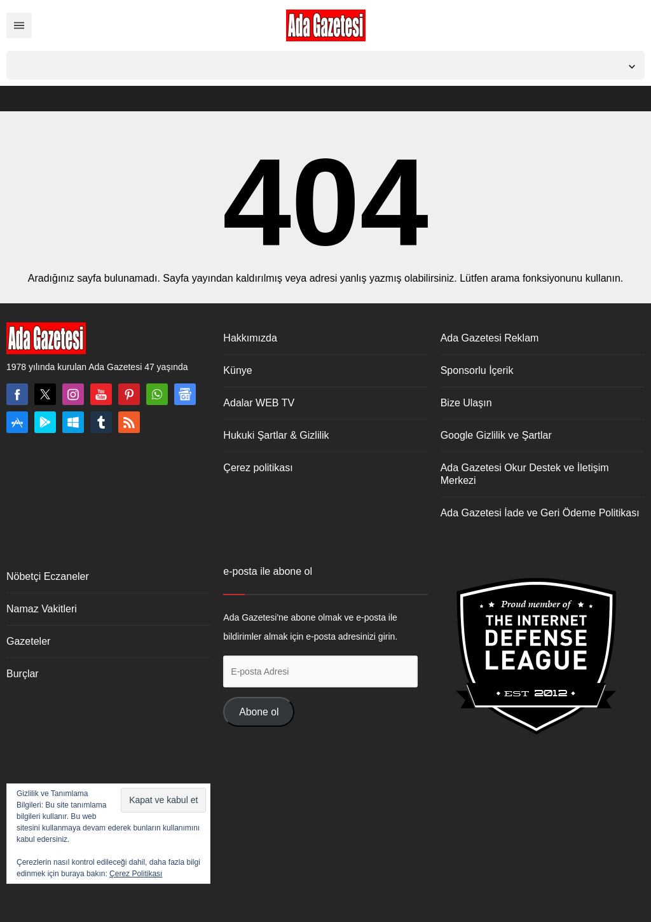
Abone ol (258, 711)
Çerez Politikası (135, 873)
